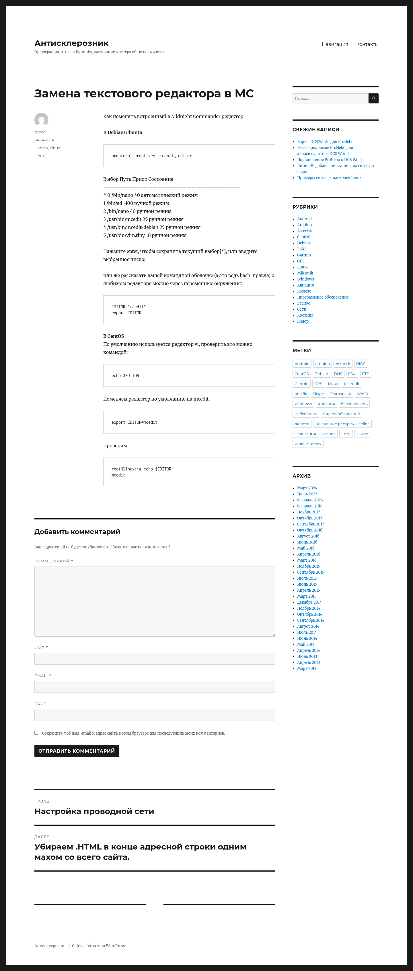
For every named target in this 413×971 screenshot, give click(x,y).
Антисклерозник (71, 43)
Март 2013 (306, 668)
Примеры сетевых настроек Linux (329, 177)
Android (304, 219)
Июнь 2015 (307, 584)
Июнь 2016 (307, 542)
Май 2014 (305, 644)
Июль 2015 (307, 578)
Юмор (303, 321)
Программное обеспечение (323, 297)
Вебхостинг (306, 413)
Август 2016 (308, 536)
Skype (318, 393)
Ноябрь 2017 (308, 512)
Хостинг (305, 315)
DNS (338, 373)
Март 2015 (306, 596)
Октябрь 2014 (309, 614)
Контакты (367, 44)
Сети (301, 309)
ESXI (301, 249)
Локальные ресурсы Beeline (342, 423)
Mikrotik (305, 273)
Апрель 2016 (308, 554)
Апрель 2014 (308, 650)
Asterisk (304, 231)
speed (40, 132)
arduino (322, 363)
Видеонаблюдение (341, 413)
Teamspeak (340, 393)
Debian (41, 148)
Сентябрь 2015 (310, 572)
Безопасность (354, 403)
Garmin (304, 255)
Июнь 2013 (307, 656)
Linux (55, 148)
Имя (41, 647)
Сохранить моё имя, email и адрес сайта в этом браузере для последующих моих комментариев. (133, 733)
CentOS (303, 237)
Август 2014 (308, 626)
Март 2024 (307, 488)
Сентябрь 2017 (310, 524)
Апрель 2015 (308, 590)
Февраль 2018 (309, 506)
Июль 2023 (307, 494)
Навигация (335, 44)
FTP (365, 373)
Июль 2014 (307, 632)
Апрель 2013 (308, 662)
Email (43, 675)
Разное (303, 303)
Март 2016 (306, 560)
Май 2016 (305, 548)
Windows (305, 279)
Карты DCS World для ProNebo (325, 141)
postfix (301, 393)
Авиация (305, 285)
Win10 (362, 393)
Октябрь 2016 (309, 530)
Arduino (304, 225)
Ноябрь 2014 (308, 608)
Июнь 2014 (307, 638)
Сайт (40, 703)
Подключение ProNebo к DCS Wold (329, 159)
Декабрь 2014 (309, 602)
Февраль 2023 (310, 500)
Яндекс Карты (308, 444)
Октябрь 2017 (309, 518)
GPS (300, 261)
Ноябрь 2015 (308, 566)
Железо (304, 291)
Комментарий (53, 561)
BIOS (361, 363)
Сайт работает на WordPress (98, 945)
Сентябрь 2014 (310, 620)
